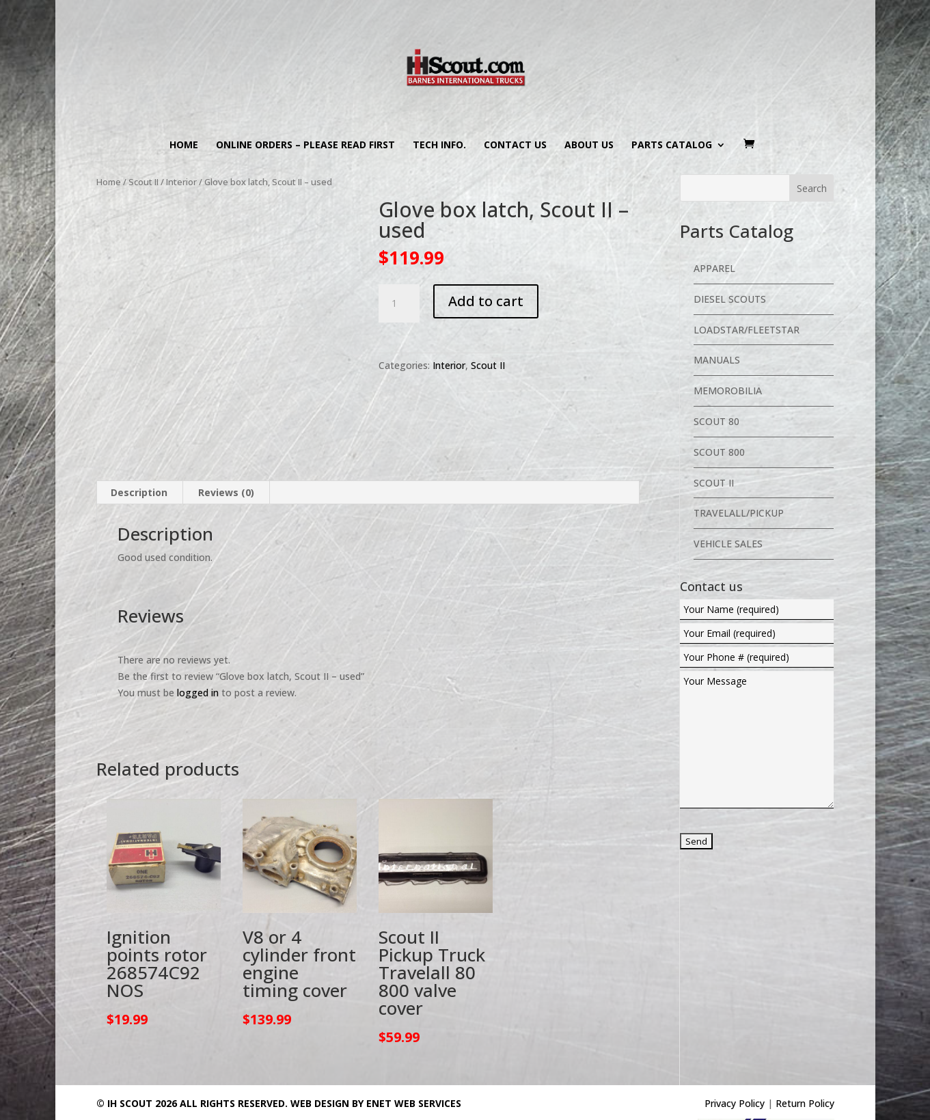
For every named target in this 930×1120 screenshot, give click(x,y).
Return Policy (805, 1037)
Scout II (143, 182)
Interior (181, 182)
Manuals (717, 359)
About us (589, 145)
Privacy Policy (735, 1037)
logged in (198, 626)
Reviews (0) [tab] (226, 426)
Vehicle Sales (728, 543)
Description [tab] (139, 426)
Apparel (714, 268)
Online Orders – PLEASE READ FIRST (305, 145)
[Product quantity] (399, 303)
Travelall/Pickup (739, 512)
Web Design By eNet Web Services (375, 1037)
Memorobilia (728, 390)
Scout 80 (716, 421)
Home (183, 145)
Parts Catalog (671, 145)
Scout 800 (719, 452)
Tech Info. (439, 145)
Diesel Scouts (730, 298)
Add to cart (485, 301)
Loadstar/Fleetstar (746, 329)
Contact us (515, 145)
